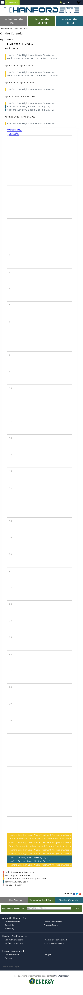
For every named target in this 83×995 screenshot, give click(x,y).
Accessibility (9, 928)
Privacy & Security (51, 925)
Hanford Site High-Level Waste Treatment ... (32, 55)
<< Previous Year (13, 129)
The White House (12, 954)
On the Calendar (69, 900)
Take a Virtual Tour (41, 900)
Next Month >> (15, 133)
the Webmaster (61, 976)
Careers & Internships (53, 921)
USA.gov (47, 954)
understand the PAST (13, 21)
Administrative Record (14, 940)
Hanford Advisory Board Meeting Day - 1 (29, 857)
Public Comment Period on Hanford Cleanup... (33, 58)
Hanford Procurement (14, 943)
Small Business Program (54, 943)
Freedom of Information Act (55, 940)
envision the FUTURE (69, 21)
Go (77, 908)
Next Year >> (14, 134)
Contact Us (9, 925)
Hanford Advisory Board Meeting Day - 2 (29, 861)
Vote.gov (8, 958)
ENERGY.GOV (12, 2)
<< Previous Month (14, 131)
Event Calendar (20, 28)
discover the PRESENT (41, 21)
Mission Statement (12, 921)
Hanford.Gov (6, 28)
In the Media (14, 900)
